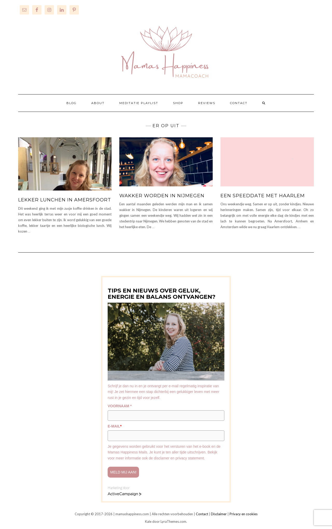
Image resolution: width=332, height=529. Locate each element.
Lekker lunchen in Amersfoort (64, 200)
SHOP (178, 103)
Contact (202, 514)
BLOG (71, 103)
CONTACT (238, 103)
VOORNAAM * (120, 406)
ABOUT (98, 103)
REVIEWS (206, 103)
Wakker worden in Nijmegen (161, 196)
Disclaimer (219, 514)
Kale (148, 521)
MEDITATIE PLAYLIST (138, 103)
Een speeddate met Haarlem (262, 196)
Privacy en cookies (244, 514)
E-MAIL (115, 426)
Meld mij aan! (123, 472)
